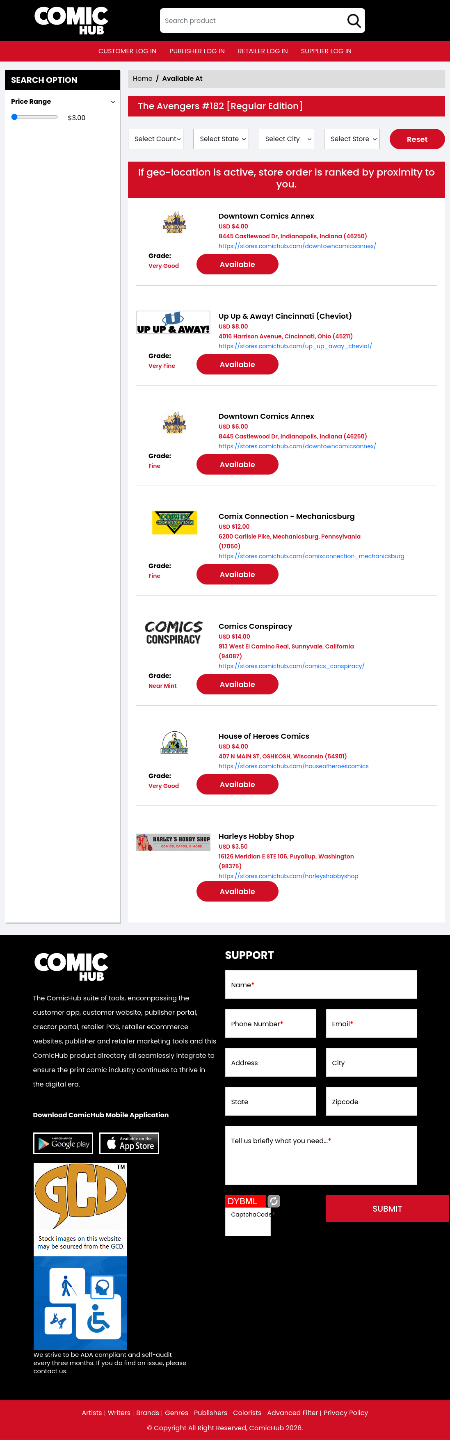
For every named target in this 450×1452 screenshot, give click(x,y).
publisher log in (197, 51)
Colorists (247, 1413)
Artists (92, 1413)
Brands (147, 1413)
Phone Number (257, 1024)
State (240, 1102)
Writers (119, 1413)
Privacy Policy (346, 1413)
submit (387, 1209)
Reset (417, 139)
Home (143, 78)
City (338, 1063)
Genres (176, 1413)
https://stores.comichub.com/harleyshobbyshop (289, 876)
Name (243, 985)
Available (237, 264)
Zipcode (345, 1102)
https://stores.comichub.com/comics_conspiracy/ (292, 666)
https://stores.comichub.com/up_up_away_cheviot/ (295, 346)
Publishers (210, 1413)
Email (343, 1024)
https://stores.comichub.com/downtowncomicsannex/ (297, 246)
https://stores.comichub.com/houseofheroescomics (294, 766)
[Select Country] (155, 139)
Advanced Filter (292, 1413)
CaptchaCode (253, 1214)
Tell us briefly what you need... (281, 1141)
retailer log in (263, 51)
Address (244, 1063)
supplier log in (326, 51)
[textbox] (262, 20)
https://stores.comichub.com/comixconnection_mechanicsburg (311, 556)
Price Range (31, 101)
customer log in (127, 51)
